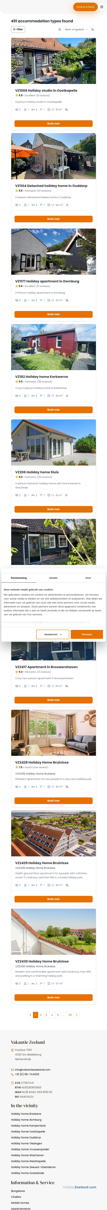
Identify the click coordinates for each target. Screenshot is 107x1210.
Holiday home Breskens (26, 1114)
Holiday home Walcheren (27, 1155)
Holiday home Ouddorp (26, 1137)
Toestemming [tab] (19, 577)
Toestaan (86, 634)
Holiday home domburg (26, 1120)
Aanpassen (52, 634)
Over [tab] (88, 577)
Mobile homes (20, 1203)
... (63, 1015)
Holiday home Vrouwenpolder (30, 1149)
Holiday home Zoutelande (27, 1173)
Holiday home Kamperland (28, 1126)
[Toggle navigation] (101, 7)
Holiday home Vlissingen (26, 1143)
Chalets (16, 1197)
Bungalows (18, 1191)
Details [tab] (53, 577)
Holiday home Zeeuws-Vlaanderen (33, 1167)
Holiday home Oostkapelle (28, 1131)
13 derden (37, 622)
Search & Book (85, 7)
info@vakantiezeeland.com (32, 1070)
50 (70, 1015)
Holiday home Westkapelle (28, 1161)
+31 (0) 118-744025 (27, 1074)
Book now (53, 123)
